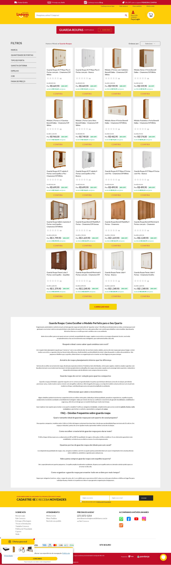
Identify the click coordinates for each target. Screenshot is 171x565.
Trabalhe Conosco (22, 526)
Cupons (18, 531)
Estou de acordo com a (96, 502)
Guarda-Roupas (65, 44)
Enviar (143, 498)
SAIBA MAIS (105, 30)
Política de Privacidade (104, 502)
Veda (17, 534)
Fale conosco (123, 6)
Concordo (37, 559)
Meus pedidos (137, 6)
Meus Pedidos (51, 518)
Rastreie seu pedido (53, 521)
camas (106, 409)
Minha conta (150, 6)
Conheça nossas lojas (107, 6)
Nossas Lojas (20, 516)
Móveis (55, 44)
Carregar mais (101, 307)
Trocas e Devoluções (23, 524)
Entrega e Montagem (23, 521)
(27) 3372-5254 (84, 515)
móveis (94, 407)
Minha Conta (51, 516)
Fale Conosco (20, 518)
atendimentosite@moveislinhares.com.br (92, 518)
